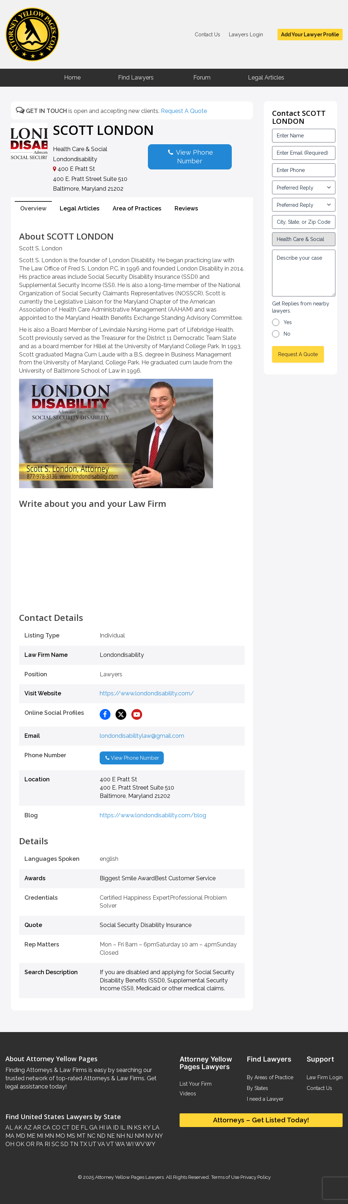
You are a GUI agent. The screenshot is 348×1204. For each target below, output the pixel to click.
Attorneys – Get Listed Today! (261, 1120)
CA (45, 1127)
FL (83, 1127)
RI (46, 1144)
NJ (129, 1135)
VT (109, 1144)
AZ (27, 1127)
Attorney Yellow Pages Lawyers (129, 1177)
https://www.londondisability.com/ (147, 693)
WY (149, 1144)
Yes (288, 322)
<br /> (132, 597)
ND (100, 1135)
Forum (202, 77)
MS (70, 1135)
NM (138, 1135)
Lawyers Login (246, 34)
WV (139, 1144)
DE (74, 1127)
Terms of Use (225, 1177)
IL (122, 1127)
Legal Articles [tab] (79, 208)
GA (93, 1127)
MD (19, 1135)
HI (101, 1127)
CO (55, 1127)
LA (154, 1127)
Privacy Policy (255, 1177)
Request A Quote (184, 111)
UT (91, 1144)
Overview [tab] (33, 208)
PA (39, 1144)
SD (63, 1144)
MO (59, 1135)
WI (129, 1144)
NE (110, 1135)
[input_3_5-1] (303, 187)
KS (136, 1127)
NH (120, 1135)
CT (65, 1127)
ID (115, 1127)
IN (128, 1127)
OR (29, 1144)
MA (9, 1135)
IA (108, 1127)
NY (158, 1135)
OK (19, 1144)
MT (80, 1135)
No (287, 334)
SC (54, 1144)
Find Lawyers (136, 77)
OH (9, 1144)
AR (36, 1127)
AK (17, 1127)
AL (9, 1127)
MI (39, 1135)
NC (90, 1135)
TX (82, 1144)
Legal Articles (266, 77)
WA (119, 1144)
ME (30, 1135)
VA (100, 1144)
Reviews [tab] (186, 208)
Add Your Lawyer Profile (310, 34)
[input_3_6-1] (303, 205)
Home (72, 77)
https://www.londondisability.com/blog (153, 815)
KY (145, 1127)
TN (73, 1144)
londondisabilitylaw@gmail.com (142, 735)
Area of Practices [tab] (137, 208)
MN (48, 1135)
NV (148, 1135)
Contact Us (207, 34)
